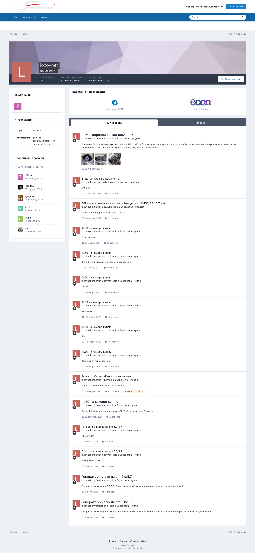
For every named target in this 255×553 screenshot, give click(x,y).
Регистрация (236, 6)
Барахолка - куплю (130, 231)
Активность (29, 17)
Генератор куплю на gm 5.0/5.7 (101, 426)
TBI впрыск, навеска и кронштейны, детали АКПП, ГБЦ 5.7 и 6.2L (124, 203)
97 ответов (112, 391)
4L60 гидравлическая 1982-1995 (107, 135)
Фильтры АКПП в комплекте (100, 178)
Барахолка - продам (128, 138)
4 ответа (108, 441)
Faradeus (29, 186)
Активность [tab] (114, 122)
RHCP (27, 207)
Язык (112, 541)
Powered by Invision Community (128, 548)
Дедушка (30, 196)
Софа (28, 217)
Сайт (14, 17)
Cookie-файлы (138, 541)
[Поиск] (200, 17)
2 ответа (108, 517)
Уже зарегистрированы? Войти (204, 6)
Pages (44, 17)
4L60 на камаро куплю (96, 228)
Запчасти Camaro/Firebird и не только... (107, 376)
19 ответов (112, 218)
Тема (123, 541)
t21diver (29, 175)
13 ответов (111, 243)
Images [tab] (201, 122)
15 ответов (112, 193)
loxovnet (86, 138)
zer (26, 228)
